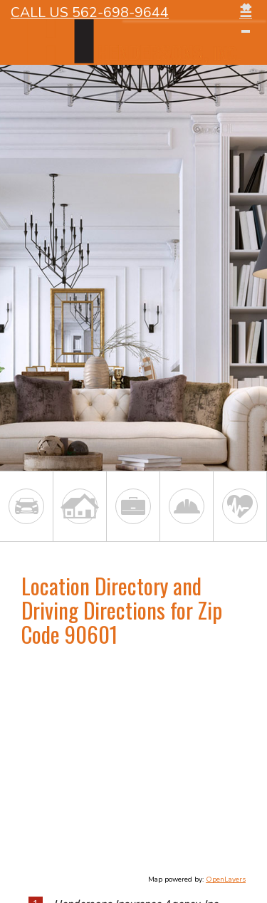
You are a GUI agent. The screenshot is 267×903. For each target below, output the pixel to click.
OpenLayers (226, 879)
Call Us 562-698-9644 (90, 12)
